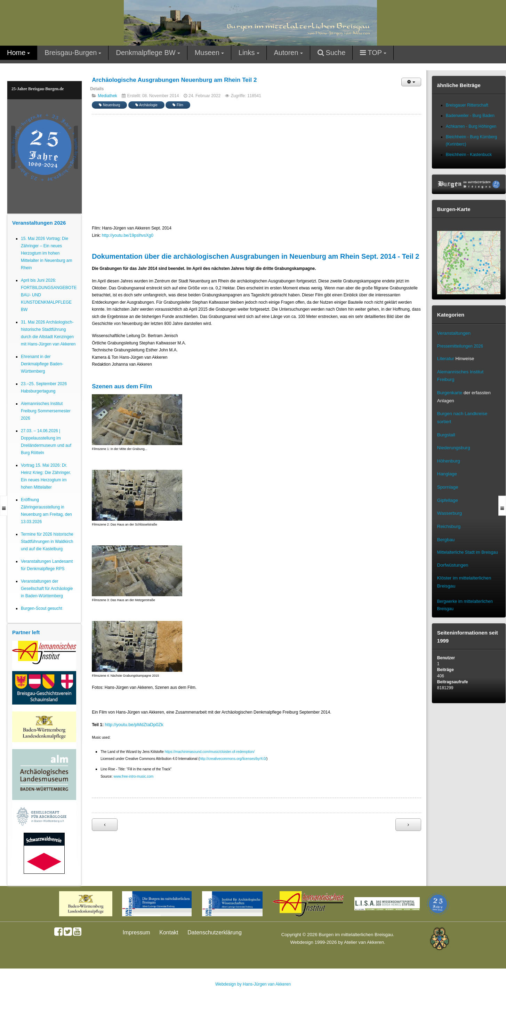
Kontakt (168, 932)
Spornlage (447, 487)
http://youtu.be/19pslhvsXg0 (127, 235)
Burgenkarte (450, 392)
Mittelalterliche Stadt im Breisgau (467, 552)
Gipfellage (447, 500)
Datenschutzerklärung (214, 932)
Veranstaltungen (454, 333)
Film (177, 105)
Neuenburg (109, 105)
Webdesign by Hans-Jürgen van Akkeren (253, 984)
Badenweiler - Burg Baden (470, 115)
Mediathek (107, 95)
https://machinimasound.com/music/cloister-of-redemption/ (210, 752)
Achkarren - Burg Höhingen (471, 126)
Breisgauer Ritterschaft (467, 105)
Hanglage (447, 473)
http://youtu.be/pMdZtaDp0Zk (134, 724)
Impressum (136, 932)
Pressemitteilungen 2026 (460, 346)
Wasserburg (449, 513)
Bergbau (446, 539)
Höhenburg (448, 461)
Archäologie (146, 105)
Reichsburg (448, 526)
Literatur (445, 358)
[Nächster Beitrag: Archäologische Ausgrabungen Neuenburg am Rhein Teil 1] (408, 824)
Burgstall (446, 434)
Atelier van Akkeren (364, 942)
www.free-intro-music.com (133, 776)
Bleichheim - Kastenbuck (469, 154)
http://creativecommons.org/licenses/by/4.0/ (233, 759)
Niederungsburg (453, 447)
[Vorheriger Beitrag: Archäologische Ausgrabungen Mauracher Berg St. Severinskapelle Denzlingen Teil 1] (105, 824)
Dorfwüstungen (452, 565)
